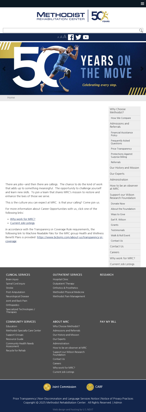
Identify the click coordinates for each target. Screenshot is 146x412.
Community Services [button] (21, 321)
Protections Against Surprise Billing (121, 155)
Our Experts (117, 173)
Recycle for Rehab (16, 350)
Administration (119, 179)
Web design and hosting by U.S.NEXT (73, 409)
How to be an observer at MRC (124, 187)
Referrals (116, 162)
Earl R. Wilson (118, 219)
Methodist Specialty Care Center (23, 330)
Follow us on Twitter (78, 37)
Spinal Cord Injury (15, 283)
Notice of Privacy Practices (117, 398)
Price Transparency (121, 149)
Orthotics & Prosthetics (65, 288)
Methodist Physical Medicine (68, 292)
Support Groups (14, 335)
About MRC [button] (61, 321)
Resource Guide (14, 339)
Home (11, 97)
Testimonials (118, 230)
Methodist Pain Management (69, 296)
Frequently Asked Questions (120, 142)
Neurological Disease (17, 296)
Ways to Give (118, 214)
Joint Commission (64, 386)
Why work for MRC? (22, 219)
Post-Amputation (15, 292)
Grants (114, 225)
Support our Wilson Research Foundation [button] (123, 196)
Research (107, 274)
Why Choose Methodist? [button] (118, 111)
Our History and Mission (124, 167)
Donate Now (118, 203)
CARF (99, 386)
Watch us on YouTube (86, 37)
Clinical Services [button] (18, 274)
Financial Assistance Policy (122, 134)
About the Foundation (123, 209)
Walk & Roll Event (120, 235)
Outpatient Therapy (63, 283)
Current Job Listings (22, 223)
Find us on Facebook (71, 37)
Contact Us (117, 241)
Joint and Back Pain (16, 301)
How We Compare (121, 118)
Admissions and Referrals (66, 330)
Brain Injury (12, 279)
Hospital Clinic (60, 279)
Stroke (9, 288)
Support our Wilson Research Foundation (69, 353)
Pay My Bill (108, 321)
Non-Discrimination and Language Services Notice (68, 398)
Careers (114, 252)
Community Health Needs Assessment (20, 344)
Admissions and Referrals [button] (119, 125)
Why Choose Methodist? (66, 326)
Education (11, 326)
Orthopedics (12, 305)
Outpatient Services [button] (67, 274)
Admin (118, 402)
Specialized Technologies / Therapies (20, 310)
